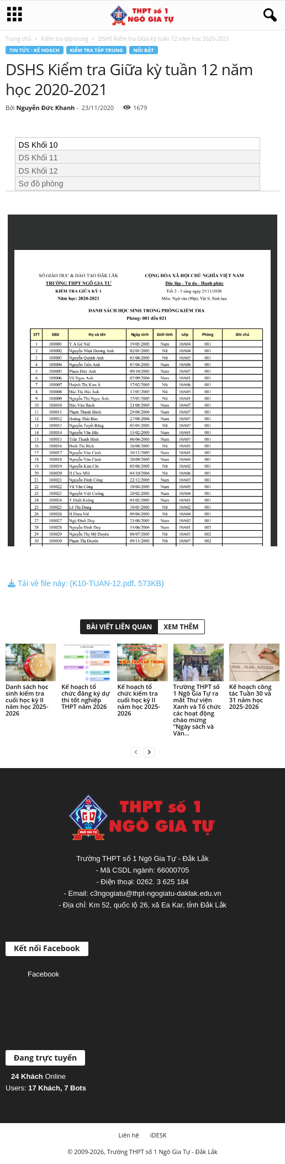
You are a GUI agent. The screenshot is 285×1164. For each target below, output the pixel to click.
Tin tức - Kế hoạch (34, 50)
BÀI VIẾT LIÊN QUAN (119, 626)
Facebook (43, 974)
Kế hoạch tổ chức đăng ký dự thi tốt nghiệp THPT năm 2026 (85, 696)
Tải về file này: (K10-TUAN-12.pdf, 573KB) (86, 583)
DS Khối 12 (38, 170)
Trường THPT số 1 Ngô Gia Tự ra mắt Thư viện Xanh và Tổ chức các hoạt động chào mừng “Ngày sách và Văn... (197, 709)
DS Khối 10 (38, 144)
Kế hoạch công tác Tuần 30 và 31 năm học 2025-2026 (250, 696)
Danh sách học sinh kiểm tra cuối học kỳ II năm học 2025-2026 (27, 699)
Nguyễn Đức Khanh (45, 107)
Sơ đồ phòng (41, 183)
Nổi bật (143, 50)
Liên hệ (129, 1135)
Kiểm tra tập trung (64, 39)
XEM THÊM (180, 626)
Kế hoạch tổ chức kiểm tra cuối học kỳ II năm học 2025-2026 (138, 699)
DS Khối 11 (38, 157)
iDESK (158, 1135)
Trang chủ (18, 39)
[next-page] (149, 752)
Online (38, 1076)
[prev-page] (135, 752)
